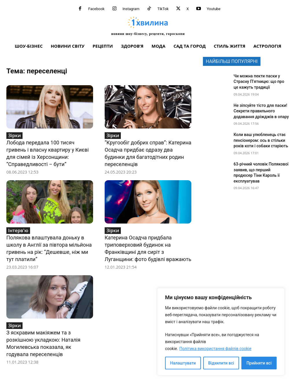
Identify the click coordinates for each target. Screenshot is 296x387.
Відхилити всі (221, 363)
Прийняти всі (259, 363)
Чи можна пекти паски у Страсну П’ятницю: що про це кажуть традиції (259, 82)
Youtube (214, 9)
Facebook (96, 9)
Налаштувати (183, 363)
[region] (220, 331)
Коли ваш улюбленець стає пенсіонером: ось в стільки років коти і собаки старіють (261, 140)
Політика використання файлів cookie (215, 348)
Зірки (14, 135)
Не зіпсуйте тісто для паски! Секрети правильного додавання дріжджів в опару (261, 111)
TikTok (163, 9)
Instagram (131, 9)
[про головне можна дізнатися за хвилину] (148, 26)
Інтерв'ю (18, 230)
